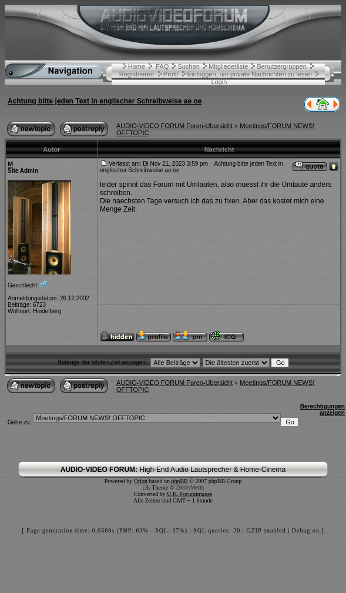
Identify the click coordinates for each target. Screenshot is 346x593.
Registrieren (136, 74)
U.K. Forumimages (189, 494)
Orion (140, 481)
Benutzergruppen (281, 66)
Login (219, 81)
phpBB (179, 481)
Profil (170, 74)
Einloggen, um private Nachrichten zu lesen (249, 74)
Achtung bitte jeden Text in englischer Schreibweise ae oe (105, 101)
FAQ (162, 66)
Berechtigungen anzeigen (322, 409)
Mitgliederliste (228, 66)
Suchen (189, 66)
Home (136, 66)
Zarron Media (189, 487)
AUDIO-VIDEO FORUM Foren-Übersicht (174, 125)
